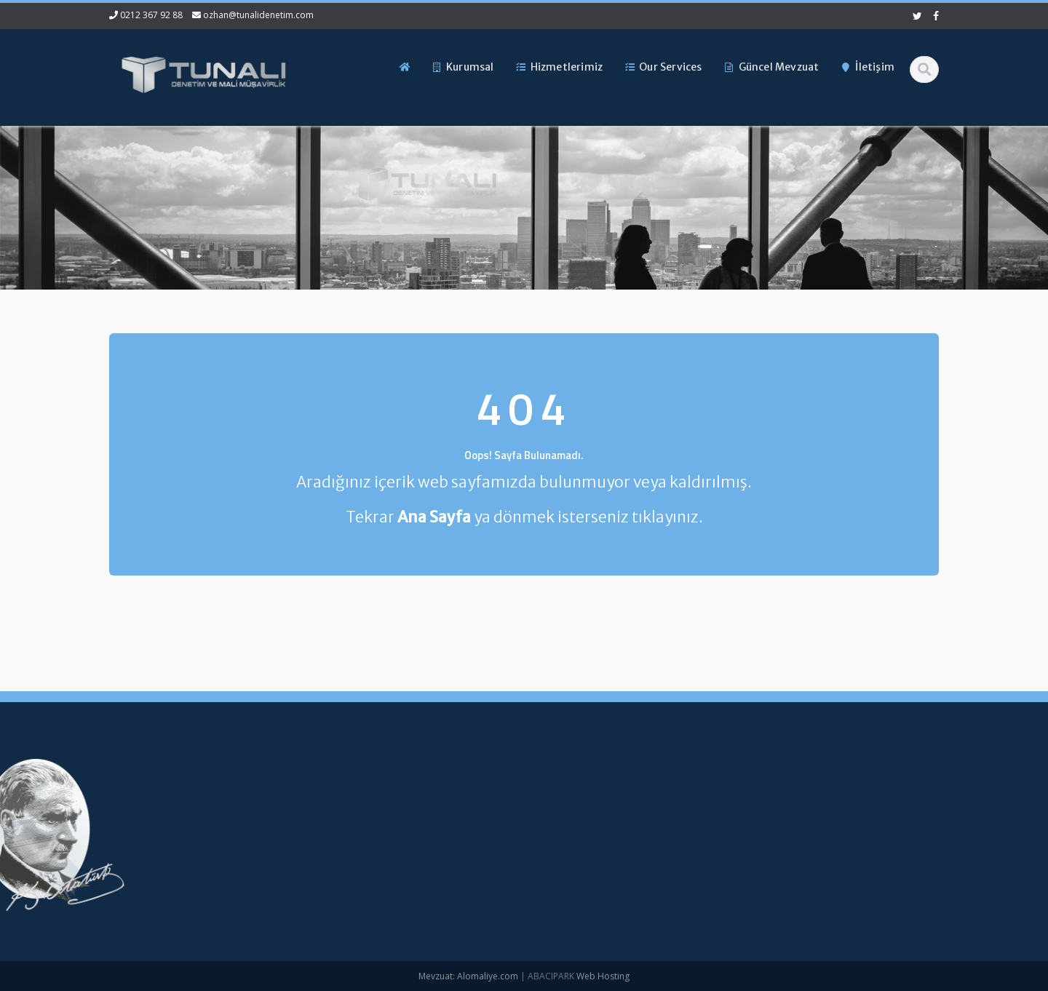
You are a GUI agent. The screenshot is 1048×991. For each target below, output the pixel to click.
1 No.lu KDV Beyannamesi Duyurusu (78, 834)
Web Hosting (603, 976)
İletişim (460, 891)
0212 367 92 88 (151, 15)
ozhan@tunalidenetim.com (258, 15)
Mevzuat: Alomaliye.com (468, 976)
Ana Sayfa (468, 794)
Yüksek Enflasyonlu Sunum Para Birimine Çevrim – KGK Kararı (92, 800)
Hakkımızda (470, 818)
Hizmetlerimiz (474, 842)
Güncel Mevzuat (481, 867)
